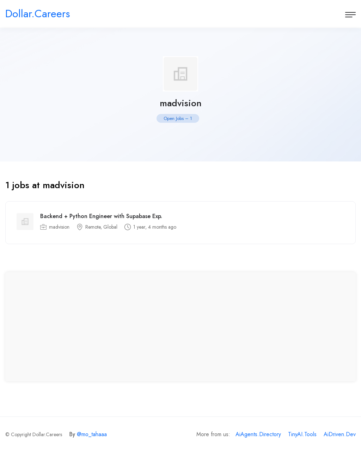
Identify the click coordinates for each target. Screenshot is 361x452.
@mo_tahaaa (92, 434)
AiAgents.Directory (258, 434)
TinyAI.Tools (302, 434)
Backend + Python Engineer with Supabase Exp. (101, 216)
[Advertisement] (180, 327)
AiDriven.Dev (340, 434)
